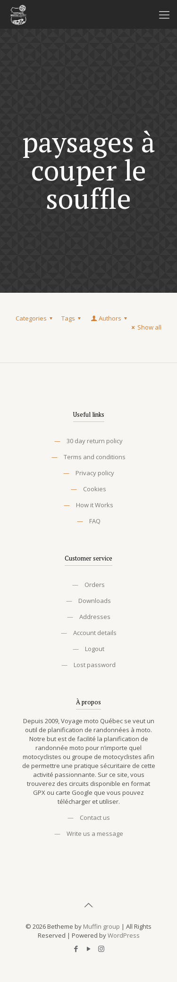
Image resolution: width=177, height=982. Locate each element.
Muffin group (101, 926)
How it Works (94, 505)
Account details (95, 632)
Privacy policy (95, 473)
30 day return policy (95, 441)
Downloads (94, 600)
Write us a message (95, 833)
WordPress (124, 935)
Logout (94, 648)
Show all (145, 327)
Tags (72, 318)
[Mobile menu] (164, 14)
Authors (109, 318)
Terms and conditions (95, 457)
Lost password (95, 664)
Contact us (95, 817)
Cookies (94, 489)
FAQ (95, 521)
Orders (94, 584)
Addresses (94, 616)
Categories (35, 318)
